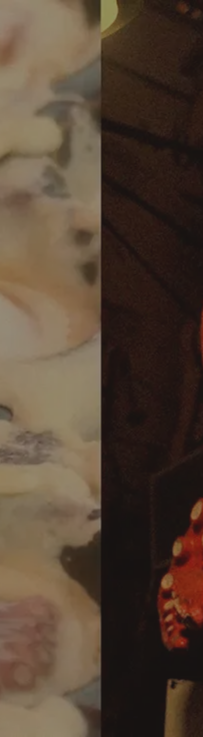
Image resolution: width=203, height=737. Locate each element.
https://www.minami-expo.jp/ (69, 219)
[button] (78, 537)
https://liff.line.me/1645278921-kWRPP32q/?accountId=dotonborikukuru (89, 301)
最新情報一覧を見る (99, 412)
